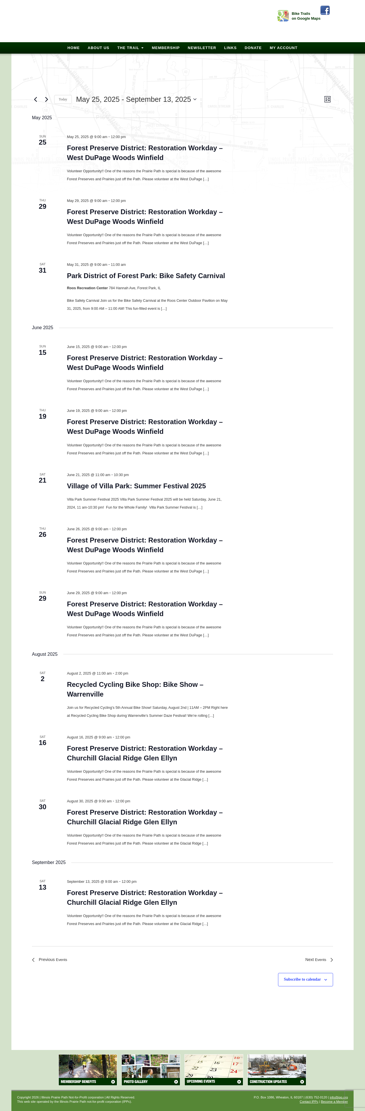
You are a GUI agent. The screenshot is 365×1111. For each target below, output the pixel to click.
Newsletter (202, 48)
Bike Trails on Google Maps (306, 16)
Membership (166, 48)
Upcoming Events (213, 1070)
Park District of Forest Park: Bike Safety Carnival (146, 276)
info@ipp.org (339, 1097)
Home (74, 48)
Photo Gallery (150, 1070)
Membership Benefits (87, 1070)
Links (230, 48)
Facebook (325, 10)
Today (63, 99)
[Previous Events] (35, 99)
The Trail (128, 48)
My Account (283, 48)
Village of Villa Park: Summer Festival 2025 (136, 486)
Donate (253, 48)
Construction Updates (277, 1070)
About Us (99, 48)
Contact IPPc (309, 1101)
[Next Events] (46, 99)
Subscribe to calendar (302, 979)
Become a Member (334, 1101)
